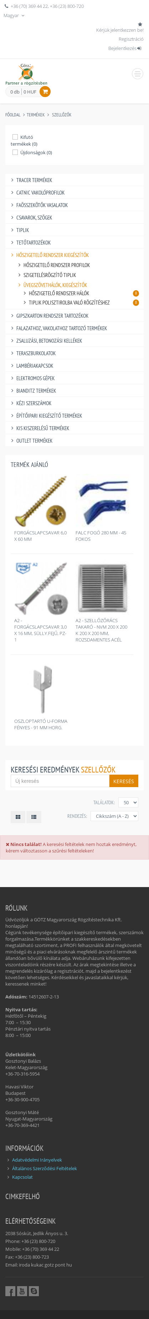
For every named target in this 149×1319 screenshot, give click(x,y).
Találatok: (104, 802)
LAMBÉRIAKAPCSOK (31, 365)
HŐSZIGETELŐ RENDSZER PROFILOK (53, 265)
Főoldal (12, 115)
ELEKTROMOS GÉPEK (32, 378)
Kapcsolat (22, 1177)
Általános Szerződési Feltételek (44, 1168)
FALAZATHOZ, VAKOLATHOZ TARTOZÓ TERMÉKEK (58, 328)
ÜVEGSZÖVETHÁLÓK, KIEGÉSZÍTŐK (51, 285)
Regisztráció (131, 39)
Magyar (15, 15)
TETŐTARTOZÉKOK (30, 242)
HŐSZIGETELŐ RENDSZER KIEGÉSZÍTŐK (49, 255)
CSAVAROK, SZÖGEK (30, 217)
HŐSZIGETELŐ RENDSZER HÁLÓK (80, 293)
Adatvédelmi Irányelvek (37, 1160)
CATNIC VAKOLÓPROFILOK (37, 192)
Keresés (123, 781)
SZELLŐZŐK (61, 115)
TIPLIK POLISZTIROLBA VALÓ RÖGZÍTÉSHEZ (80, 302)
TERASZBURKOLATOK (32, 353)
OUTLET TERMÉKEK (30, 440)
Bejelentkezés (125, 48)
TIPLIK (19, 230)
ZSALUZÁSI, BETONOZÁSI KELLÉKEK (45, 340)
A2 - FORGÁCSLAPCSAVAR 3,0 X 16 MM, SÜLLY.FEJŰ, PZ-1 (40, 630)
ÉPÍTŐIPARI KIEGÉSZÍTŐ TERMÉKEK (45, 415)
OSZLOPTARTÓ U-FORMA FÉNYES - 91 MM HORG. (40, 724)
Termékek (36, 115)
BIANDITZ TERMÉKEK (32, 390)
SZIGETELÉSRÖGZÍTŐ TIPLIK (46, 275)
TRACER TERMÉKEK (30, 180)
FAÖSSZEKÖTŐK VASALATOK (38, 205)
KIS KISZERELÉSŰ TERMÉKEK (39, 428)
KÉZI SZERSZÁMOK (30, 403)
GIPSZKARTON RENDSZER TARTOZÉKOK (48, 315)
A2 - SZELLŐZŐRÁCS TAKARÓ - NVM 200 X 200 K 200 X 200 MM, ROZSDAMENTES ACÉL (101, 630)
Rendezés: (77, 816)
